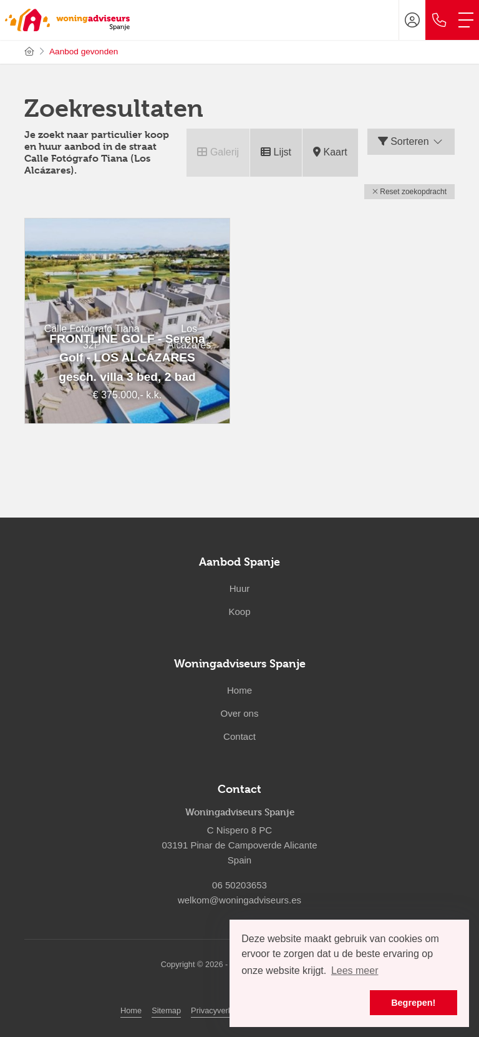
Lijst (276, 152)
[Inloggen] (412, 20)
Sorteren (411, 141)
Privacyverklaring (221, 1010)
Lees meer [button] (355, 970)
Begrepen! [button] (413, 1003)
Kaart (330, 152)
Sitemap (166, 1010)
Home (131, 1010)
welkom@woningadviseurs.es (239, 900)
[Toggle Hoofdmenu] (466, 20)
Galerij (218, 152)
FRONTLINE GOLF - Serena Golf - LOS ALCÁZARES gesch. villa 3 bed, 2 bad (127, 357)
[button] (409, 191)
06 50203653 (239, 885)
